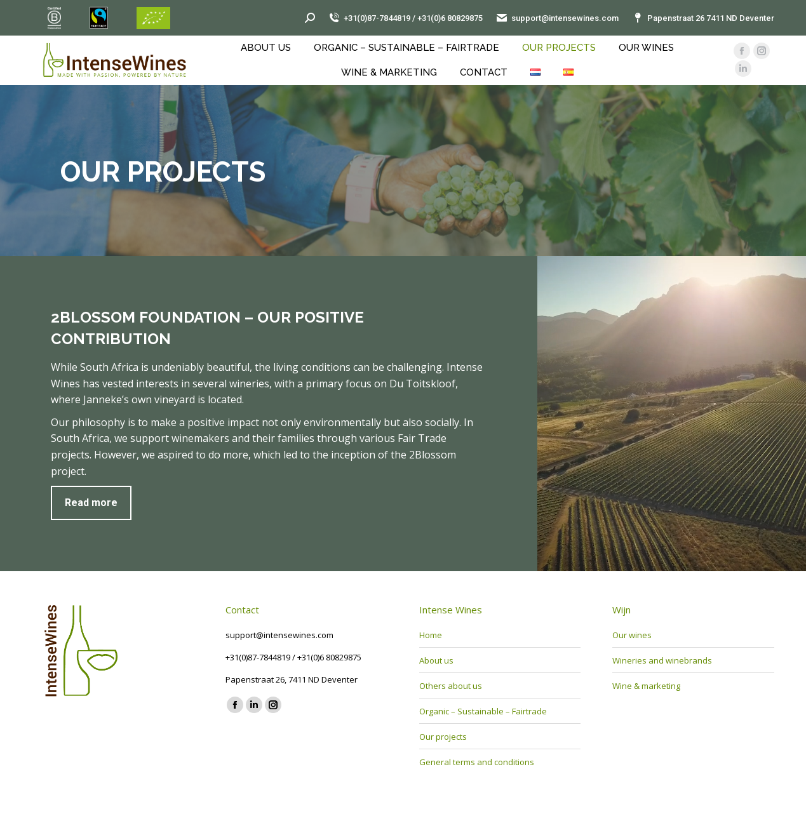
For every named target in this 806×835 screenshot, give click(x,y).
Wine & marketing (646, 685)
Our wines (632, 635)
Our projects (443, 736)
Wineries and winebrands (662, 660)
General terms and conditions (476, 762)
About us (436, 660)
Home (430, 635)
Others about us (450, 685)
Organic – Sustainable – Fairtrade (483, 711)
